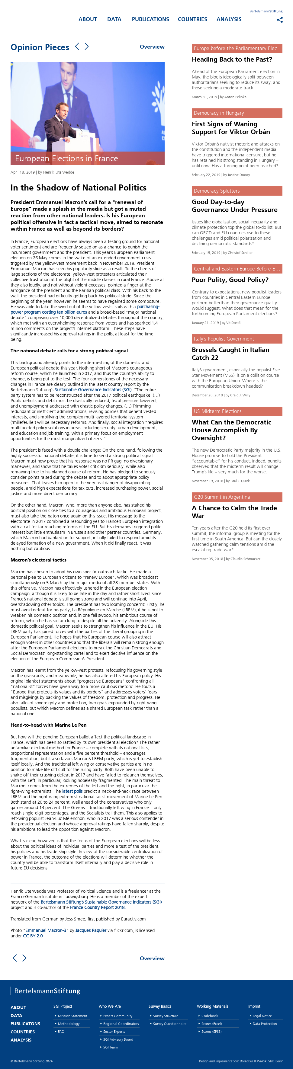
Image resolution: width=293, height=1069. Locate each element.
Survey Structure (165, 1015)
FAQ (61, 1031)
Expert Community (117, 1015)
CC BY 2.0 (33, 936)
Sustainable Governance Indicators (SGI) (93, 389)
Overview (152, 47)
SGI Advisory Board (118, 1039)
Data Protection (265, 1023)
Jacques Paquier (91, 930)
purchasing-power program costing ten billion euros (85, 309)
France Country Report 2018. (98, 907)
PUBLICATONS (25, 1024)
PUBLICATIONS (150, 20)
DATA (114, 20)
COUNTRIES (192, 20)
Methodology (68, 1023)
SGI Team (110, 1047)
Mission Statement (72, 1015)
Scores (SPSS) (211, 1031)
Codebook (209, 1015)
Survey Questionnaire (169, 1023)
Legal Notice (262, 1015)
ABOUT (88, 20)
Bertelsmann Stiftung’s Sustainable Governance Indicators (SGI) (101, 902)
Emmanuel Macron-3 (45, 930)
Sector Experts (114, 1031)
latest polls (72, 791)
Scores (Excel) (211, 1023)
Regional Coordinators (121, 1023)
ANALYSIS (229, 20)
